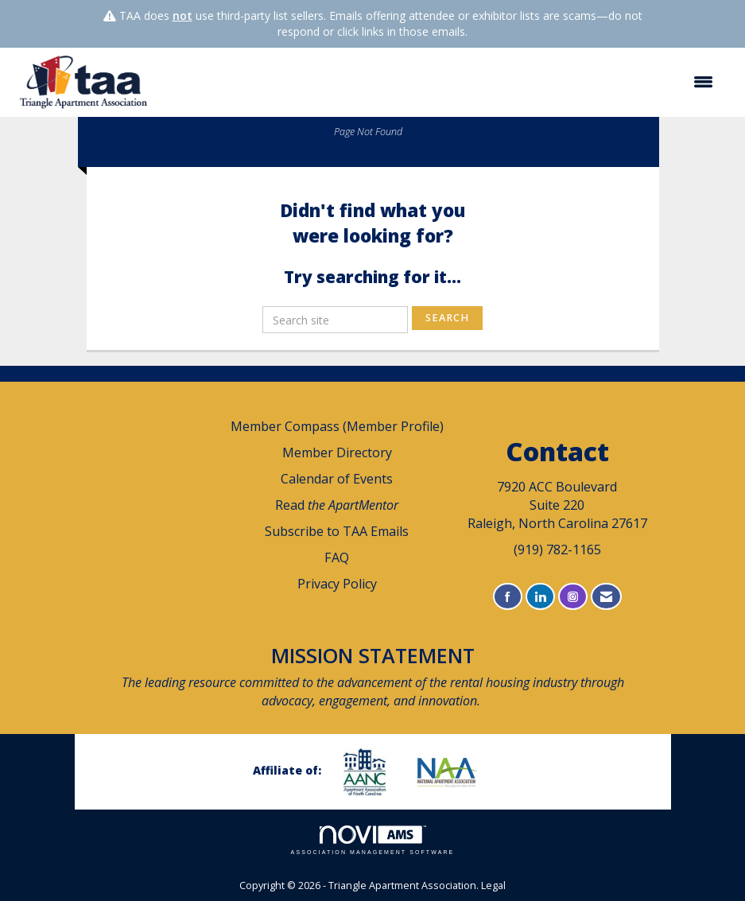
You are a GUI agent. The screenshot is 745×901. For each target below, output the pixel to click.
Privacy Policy (337, 583)
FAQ (336, 557)
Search (447, 317)
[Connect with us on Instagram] (573, 597)
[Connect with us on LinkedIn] (540, 597)
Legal (493, 885)
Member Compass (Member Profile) (337, 426)
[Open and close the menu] (441, 82)
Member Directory (337, 452)
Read (336, 505)
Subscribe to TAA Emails (337, 531)
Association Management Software (373, 840)
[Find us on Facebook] (507, 597)
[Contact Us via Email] (606, 597)
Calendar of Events (337, 478)
